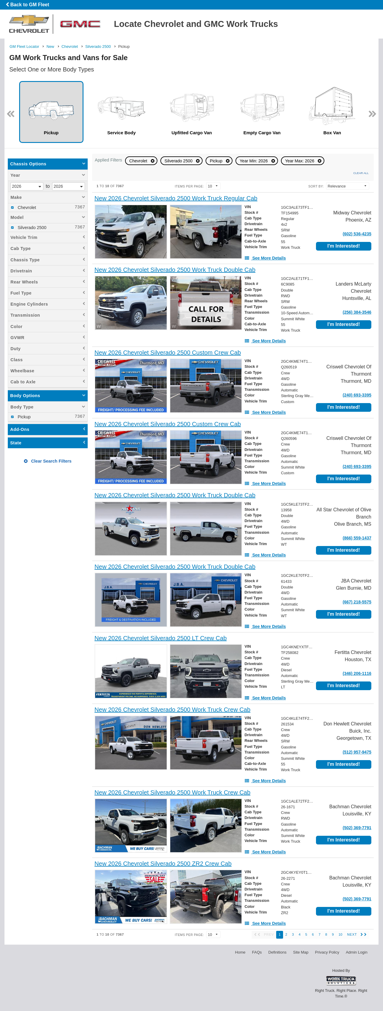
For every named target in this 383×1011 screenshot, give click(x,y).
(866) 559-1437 (357, 538)
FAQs (257, 952)
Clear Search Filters (48, 461)
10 (340, 934)
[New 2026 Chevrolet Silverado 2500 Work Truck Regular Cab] (176, 198)
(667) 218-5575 (357, 602)
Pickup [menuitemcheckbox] (23, 416)
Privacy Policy (327, 952)
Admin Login (356, 952)
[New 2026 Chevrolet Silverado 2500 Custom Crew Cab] (168, 352)
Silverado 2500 (179, 160)
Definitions (277, 952)
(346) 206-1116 (357, 673)
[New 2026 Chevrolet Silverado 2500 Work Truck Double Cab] (175, 269)
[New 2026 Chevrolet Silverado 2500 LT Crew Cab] (161, 638)
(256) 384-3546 (357, 312)
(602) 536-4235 (357, 233)
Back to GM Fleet (27, 4)
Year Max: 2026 (300, 160)
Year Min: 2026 (254, 160)
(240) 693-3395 (357, 395)
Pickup (217, 160)
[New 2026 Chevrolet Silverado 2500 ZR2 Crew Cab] (163, 863)
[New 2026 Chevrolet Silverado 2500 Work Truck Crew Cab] (172, 709)
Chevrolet (138, 160)
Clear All (361, 173)
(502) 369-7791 (357, 827)
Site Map (300, 952)
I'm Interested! (343, 245)
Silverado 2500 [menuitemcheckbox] (31, 227)
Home (240, 952)
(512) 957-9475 (357, 752)
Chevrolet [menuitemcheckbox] (26, 207)
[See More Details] (265, 258)
